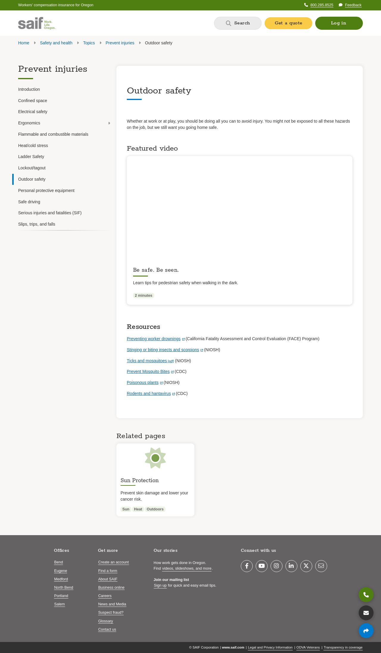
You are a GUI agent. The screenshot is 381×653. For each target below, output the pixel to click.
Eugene (60, 571)
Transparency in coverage (343, 647)
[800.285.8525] (366, 594)
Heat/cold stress (33, 145)
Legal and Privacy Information (270, 647)
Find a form (107, 571)
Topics (89, 42)
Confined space (32, 100)
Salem (59, 604)
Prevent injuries (120, 42)
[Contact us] (366, 612)
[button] (339, 23)
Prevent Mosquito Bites (148, 371)
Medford (61, 579)
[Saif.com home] (37, 23)
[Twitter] (306, 566)
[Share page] (366, 630)
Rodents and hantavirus (149, 393)
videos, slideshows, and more (186, 568)
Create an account (113, 562)
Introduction (29, 89)
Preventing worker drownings (154, 338)
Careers (105, 596)
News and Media (112, 604)
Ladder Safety (31, 156)
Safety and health (56, 42)
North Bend (63, 587)
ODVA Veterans (308, 647)
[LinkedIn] (291, 566)
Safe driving (29, 201)
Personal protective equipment (46, 190)
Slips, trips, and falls (36, 224)
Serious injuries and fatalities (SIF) (50, 212)
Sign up (160, 585)
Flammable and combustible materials (53, 134)
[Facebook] (247, 566)
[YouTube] (262, 566)
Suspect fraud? (111, 612)
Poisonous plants (143, 382)
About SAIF (107, 579)
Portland (61, 596)
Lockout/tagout (32, 167)
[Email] (321, 566)
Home (23, 42)
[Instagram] (276, 566)
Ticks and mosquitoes (147, 360)
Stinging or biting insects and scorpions (163, 349)
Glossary (105, 621)
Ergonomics (64, 123)
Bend (58, 562)
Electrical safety (32, 111)
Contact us (107, 629)
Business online (111, 587)
